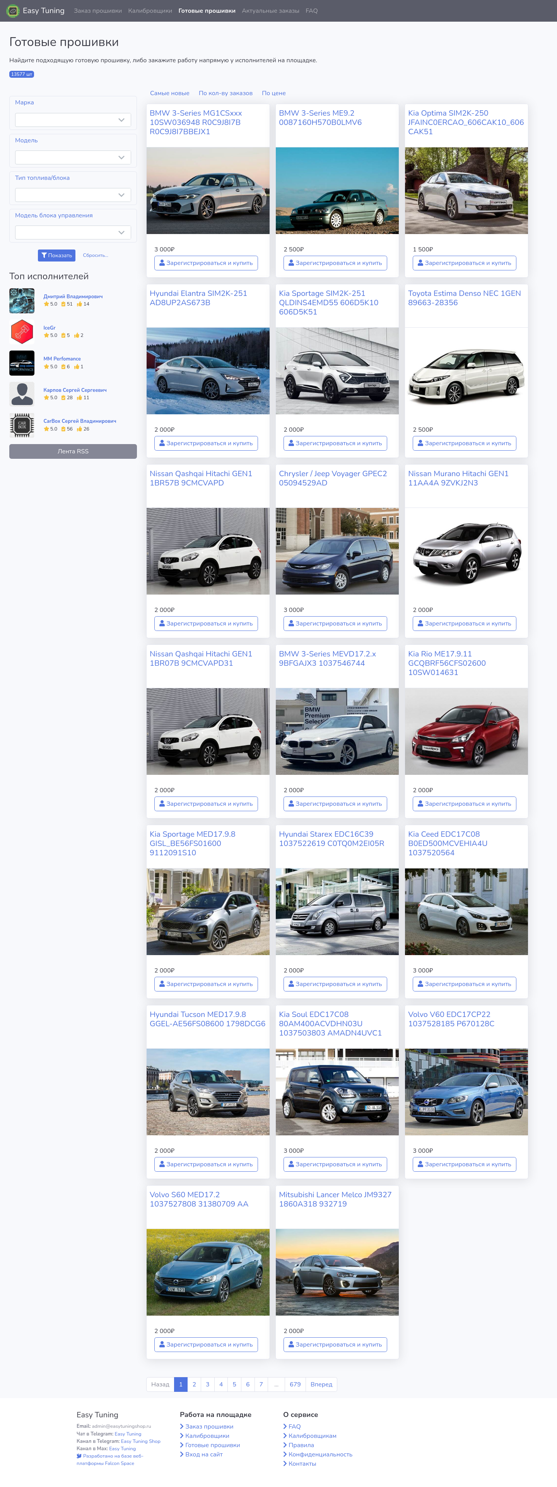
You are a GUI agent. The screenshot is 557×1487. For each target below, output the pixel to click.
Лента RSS (73, 451)
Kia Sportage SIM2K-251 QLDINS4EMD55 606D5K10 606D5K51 (328, 302)
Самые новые (170, 93)
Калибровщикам (313, 1436)
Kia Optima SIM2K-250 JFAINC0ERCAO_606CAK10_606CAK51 (466, 122)
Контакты (302, 1464)
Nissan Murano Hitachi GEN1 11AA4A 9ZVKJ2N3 (458, 478)
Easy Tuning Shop (141, 1441)
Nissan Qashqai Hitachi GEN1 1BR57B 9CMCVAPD (201, 478)
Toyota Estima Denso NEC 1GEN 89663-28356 (464, 298)
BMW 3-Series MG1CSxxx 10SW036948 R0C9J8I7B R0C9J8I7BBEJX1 (196, 122)
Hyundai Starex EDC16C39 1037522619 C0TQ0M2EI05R (331, 839)
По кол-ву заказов (226, 93)
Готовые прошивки (207, 11)
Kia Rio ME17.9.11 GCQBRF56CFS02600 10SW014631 (447, 663)
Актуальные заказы (270, 11)
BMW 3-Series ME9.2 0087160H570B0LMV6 (320, 118)
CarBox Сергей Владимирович (80, 421)
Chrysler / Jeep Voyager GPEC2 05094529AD (333, 478)
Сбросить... (96, 255)
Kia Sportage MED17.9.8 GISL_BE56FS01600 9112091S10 (193, 843)
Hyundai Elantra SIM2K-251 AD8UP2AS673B (198, 298)
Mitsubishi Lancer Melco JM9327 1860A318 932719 (335, 1199)
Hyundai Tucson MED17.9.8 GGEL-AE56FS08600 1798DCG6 (208, 1019)
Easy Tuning (44, 10)
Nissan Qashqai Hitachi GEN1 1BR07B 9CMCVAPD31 (201, 658)
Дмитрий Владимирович (73, 296)
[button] (545, 11)
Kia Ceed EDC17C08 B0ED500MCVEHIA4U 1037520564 (447, 843)
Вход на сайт (204, 1454)
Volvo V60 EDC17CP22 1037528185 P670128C (451, 1019)
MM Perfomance (62, 359)
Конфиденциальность (320, 1454)
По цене (274, 93)
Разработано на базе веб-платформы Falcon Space (110, 1460)
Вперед (321, 1384)
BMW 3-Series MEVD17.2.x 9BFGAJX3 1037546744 (327, 658)
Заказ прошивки (98, 11)
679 (295, 1384)
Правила (301, 1445)
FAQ (312, 11)
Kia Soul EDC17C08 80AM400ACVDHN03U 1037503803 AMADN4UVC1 (330, 1023)
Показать (56, 255)
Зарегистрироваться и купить (206, 263)
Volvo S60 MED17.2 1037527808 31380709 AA (199, 1199)
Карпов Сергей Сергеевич (75, 390)
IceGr (50, 328)
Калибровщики (150, 11)
